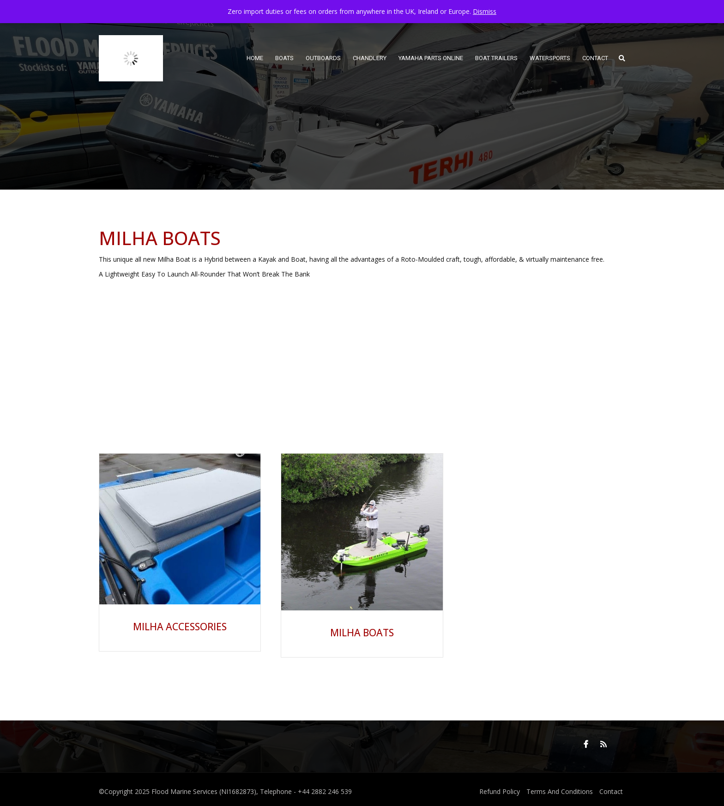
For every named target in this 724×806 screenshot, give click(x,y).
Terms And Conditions (559, 791)
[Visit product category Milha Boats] (361, 551)
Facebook (586, 744)
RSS (603, 744)
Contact (611, 791)
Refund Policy (499, 791)
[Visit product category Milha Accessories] (179, 548)
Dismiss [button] (484, 11)
